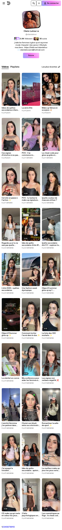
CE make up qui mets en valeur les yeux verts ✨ (11, 514)
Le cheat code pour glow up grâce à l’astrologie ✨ (50, 154)
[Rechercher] (33, 3)
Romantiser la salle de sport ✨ (50, 424)
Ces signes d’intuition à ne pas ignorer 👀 (10, 154)
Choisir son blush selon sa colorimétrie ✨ (31, 424)
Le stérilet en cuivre (10, 378)
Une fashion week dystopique (29, 289)
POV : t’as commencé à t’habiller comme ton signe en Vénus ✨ (31, 154)
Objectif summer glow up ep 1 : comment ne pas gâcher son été (49, 289)
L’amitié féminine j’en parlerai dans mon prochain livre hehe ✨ (10, 424)
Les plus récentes (51, 67)
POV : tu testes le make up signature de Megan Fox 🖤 (30, 199)
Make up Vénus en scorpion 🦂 (50, 109)
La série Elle (27, 108)
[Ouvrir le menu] (4, 3)
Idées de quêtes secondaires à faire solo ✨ (10, 109)
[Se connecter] (51, 3)
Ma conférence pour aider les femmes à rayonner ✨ (30, 379)
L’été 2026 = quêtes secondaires (10, 289)
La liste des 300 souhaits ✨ (49, 334)
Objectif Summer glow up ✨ (9, 334)
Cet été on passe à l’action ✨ (9, 199)
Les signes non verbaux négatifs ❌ (50, 379)
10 (14, 527)
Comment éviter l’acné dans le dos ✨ (31, 334)
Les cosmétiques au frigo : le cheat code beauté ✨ (50, 514)
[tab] (5, 67)
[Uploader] (39, 3)
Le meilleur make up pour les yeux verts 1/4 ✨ (51, 469)
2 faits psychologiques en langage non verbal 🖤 (30, 514)
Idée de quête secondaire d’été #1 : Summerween (31, 244)
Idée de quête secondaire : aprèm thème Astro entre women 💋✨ (30, 469)
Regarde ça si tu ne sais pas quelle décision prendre (10, 244)
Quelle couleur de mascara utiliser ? (49, 199)
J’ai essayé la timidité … (7, 469)
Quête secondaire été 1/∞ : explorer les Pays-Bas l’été (51, 244)
